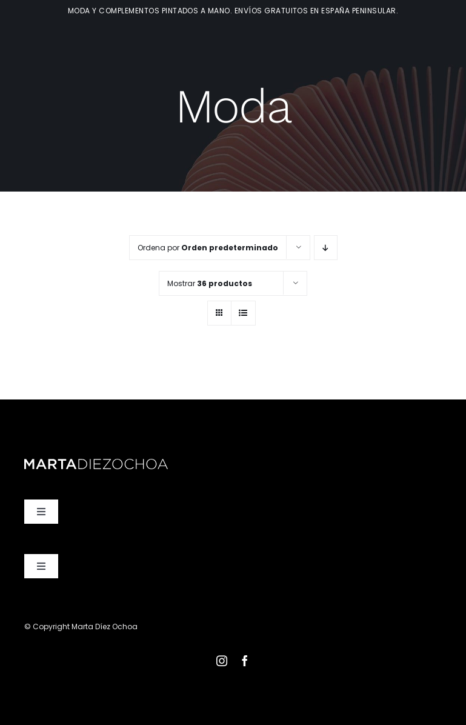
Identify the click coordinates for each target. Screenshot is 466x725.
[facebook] (244, 660)
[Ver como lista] (243, 313)
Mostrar (209, 283)
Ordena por (208, 247)
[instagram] (221, 660)
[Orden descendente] (326, 247)
